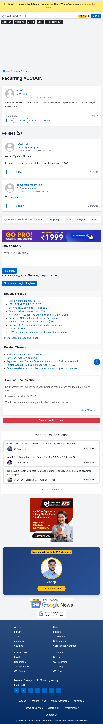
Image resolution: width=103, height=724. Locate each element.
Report (95, 116)
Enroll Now (89, 448)
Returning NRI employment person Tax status (33, 318)
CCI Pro (57, 671)
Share (33, 120)
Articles (18, 627)
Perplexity (54, 219)
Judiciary (19, 641)
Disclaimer (53, 707)
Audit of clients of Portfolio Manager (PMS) (32, 321)
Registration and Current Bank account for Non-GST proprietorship (42, 361)
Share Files (59, 636)
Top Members (21, 666)
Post (35, 337)
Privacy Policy (71, 707)
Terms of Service (33, 707)
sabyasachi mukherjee (29, 184)
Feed (17, 657)
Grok (94, 219)
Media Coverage (60, 700)
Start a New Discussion (51, 420)
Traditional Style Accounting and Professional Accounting (36, 402)
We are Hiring (38, 700)
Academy (6, 22)
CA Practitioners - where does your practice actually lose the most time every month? (47, 388)
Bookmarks (20, 661)
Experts (57, 631)
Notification (59, 641)
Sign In (96, 16)
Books (31, 22)
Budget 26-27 (22, 652)
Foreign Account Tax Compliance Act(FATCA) (31, 364)
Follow (45, 120)
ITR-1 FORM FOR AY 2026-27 (25, 304)
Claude (68, 219)
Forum (17, 631)
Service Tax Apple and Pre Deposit (28, 307)
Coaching (19, 22)
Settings (18, 645)
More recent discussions (17, 337)
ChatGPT (40, 219)
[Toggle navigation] (25, 15)
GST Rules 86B (17, 328)
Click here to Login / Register (19, 283)
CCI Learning (60, 661)
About (22, 700)
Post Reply (9, 270)
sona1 (20, 90)
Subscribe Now (51, 588)
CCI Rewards (21, 671)
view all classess (52, 489)
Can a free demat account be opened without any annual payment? (43, 368)
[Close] (99, 4)
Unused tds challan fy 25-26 (20, 396)
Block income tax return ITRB (24, 300)
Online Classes (51, 435)
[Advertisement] (51, 47)
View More (88, 410)
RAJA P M (22, 143)
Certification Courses (64, 645)
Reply (20, 120)
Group (58, 666)
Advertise (78, 700)
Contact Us (51, 714)
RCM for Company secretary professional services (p (38, 332)
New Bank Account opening (21, 357)
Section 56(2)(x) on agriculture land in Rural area (35, 325)
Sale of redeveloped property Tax (27, 311)
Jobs (40, 22)
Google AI (81, 219)
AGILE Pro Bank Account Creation (24, 354)
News (56, 627)
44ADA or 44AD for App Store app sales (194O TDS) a (38, 314)
